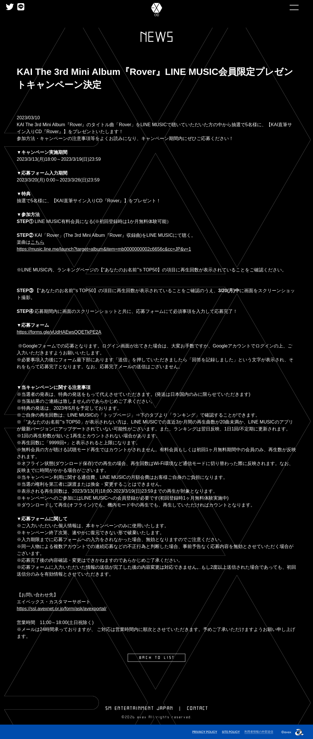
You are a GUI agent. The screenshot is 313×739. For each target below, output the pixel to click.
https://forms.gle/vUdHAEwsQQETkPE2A (59, 332)
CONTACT (197, 707)
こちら (37, 242)
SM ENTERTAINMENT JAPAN (139, 707)
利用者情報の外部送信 (257, 730)
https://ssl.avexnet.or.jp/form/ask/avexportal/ (61, 608)
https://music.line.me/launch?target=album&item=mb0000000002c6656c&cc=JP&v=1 (104, 249)
